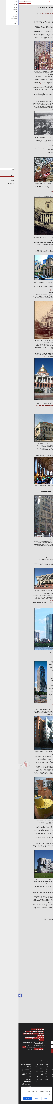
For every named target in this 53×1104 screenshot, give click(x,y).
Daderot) (46, 890)
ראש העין (28, 1083)
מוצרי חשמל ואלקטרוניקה (39, 1087)
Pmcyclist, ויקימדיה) (43, 549)
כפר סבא (23, 1073)
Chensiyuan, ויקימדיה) (37, 290)
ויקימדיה (18, 84)
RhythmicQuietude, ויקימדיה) (41, 704)
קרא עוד (43, 1021)
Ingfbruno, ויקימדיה (38, 191)
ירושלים (23, 1064)
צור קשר (49, 1087)
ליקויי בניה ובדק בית (7, 1083)
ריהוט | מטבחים (38, 1085)
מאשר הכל (9, 1098)
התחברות (7, 1)
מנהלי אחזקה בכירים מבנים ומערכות (48, 1079)
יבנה (24, 1083)
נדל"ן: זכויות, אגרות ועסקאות (7, 1085)
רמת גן (19, 1068)
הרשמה (6, 3)
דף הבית (49, 14)
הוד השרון (28, 1077)
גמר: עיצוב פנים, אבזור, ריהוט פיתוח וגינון (7, 1074)
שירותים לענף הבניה (37, 1090)
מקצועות (40, 1068)
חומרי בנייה (9, 1078)
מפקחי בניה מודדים (37, 1074)
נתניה (18, 1073)
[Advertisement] (7, 27)
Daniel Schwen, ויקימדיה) (42, 452)
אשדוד (27, 1073)
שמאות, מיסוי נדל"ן (48, 1071)
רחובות (23, 1068)
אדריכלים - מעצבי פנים (38, 1070)
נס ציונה (18, 1080)
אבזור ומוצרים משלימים (39, 1092)
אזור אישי (49, 1082)
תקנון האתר (48, 1095)
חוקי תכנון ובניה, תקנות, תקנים (8, 1080)
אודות (50, 1089)
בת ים (28, 1079)
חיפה (18, 1071)
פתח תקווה (18, 1065)
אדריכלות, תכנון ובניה (49, 1068)
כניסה (5, 1042)
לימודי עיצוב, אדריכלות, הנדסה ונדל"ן (38, 1096)
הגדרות (26, 1098)
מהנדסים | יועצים (38, 1073)
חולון (28, 1071)
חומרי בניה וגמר (38, 1083)
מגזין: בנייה (48, 1090)
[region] (18, 1094)
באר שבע (19, 1077)
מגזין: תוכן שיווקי (49, 1092)
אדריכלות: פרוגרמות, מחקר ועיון (39, 14)
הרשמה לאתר (48, 1084)
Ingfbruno (22, 84)
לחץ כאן (18, 1045)
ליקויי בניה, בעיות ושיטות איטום (48, 1075)
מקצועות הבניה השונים (38, 1080)
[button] (2, 995)
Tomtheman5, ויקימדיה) (42, 656)
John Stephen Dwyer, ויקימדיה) (26, 405)
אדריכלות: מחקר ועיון (26, 14)
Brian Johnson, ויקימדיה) (42, 489)
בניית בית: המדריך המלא (8, 1070)
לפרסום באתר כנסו (46, 921)
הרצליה (23, 1071)
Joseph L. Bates (37, 248)
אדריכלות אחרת (41, 915)
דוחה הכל (18, 1098)
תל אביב (28, 1065)
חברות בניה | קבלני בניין (37, 1077)
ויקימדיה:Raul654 (40, 764)
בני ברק (24, 1077)
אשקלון (23, 1079)
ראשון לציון (28, 1068)
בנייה (11, 1068)
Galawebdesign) (47, 839)
